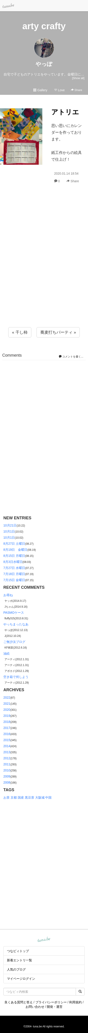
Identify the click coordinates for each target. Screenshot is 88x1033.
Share (76, 90)
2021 (6, 703)
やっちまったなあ (15, 624)
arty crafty (44, 26)
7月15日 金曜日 (14, 580)
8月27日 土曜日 (14, 543)
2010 (6, 770)
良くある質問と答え (18, 1002)
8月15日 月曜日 (14, 556)
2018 (6, 722)
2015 (6, 740)
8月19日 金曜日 (15, 549)
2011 (6, 764)
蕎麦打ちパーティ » (58, 332)
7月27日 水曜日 (14, 568)
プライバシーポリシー (51, 1002)
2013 (6, 752)
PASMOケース (13, 612)
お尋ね (8, 595)
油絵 (6, 653)
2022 (6, 697)
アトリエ (65, 112)
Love (59, 90)
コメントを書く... (71, 356)
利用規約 (75, 1002)
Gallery (40, 90)
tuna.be (44, 939)
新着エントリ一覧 (19, 960)
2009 (6, 776)
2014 (6, 746)
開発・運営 (54, 1007)
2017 (6, 728)
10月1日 (9, 531)
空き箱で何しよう (15, 677)
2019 (6, 716)
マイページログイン (21, 978)
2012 (6, 758)
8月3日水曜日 (13, 562)
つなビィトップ (18, 951)
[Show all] (78, 78)
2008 (6, 782)
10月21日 (10, 525)
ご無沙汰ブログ (14, 642)
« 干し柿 (20, 332)
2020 (6, 709)
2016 (6, 734)
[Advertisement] (44, 265)
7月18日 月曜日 (14, 574)
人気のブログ (16, 969)
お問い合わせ (35, 1007)
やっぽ (44, 64)
